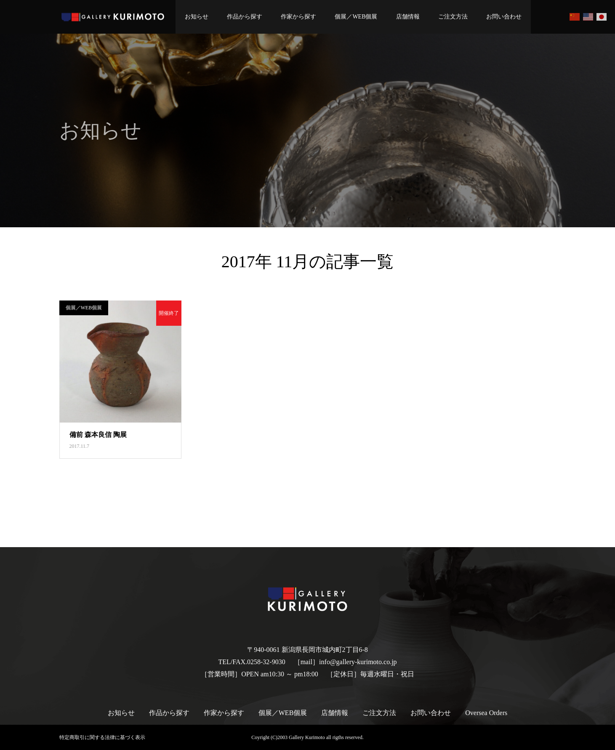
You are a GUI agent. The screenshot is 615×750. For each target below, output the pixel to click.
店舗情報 (408, 16)
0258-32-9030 (266, 661)
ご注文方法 (453, 16)
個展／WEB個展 (356, 16)
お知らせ (196, 16)
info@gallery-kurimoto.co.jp (358, 661)
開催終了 (169, 313)
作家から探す (298, 16)
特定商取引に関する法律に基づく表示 (102, 737)
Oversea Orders (486, 712)
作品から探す (244, 16)
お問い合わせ (504, 16)
